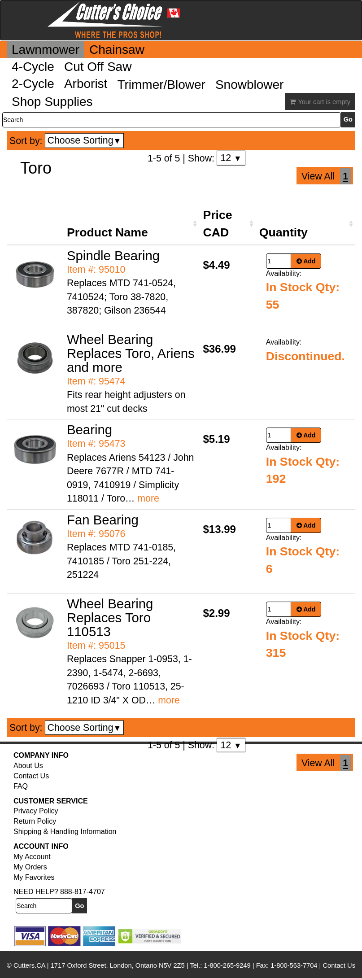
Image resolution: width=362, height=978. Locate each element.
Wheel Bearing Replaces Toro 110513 (110, 617)
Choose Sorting (85, 140)
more (148, 498)
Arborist (85, 84)
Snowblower (249, 85)
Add (306, 261)
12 (230, 158)
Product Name (107, 232)
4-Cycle (33, 67)
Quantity (283, 232)
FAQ (20, 786)
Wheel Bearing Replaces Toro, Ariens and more (131, 353)
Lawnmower (45, 50)
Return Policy (34, 821)
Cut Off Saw (97, 67)
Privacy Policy (35, 811)
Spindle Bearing (113, 255)
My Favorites (34, 877)
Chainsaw (116, 50)
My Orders (30, 867)
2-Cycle (33, 84)
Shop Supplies (52, 102)
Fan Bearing (103, 519)
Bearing (89, 429)
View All (318, 176)
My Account (32, 856)
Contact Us (31, 776)
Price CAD (217, 223)
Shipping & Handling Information (64, 831)
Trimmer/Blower (161, 85)
